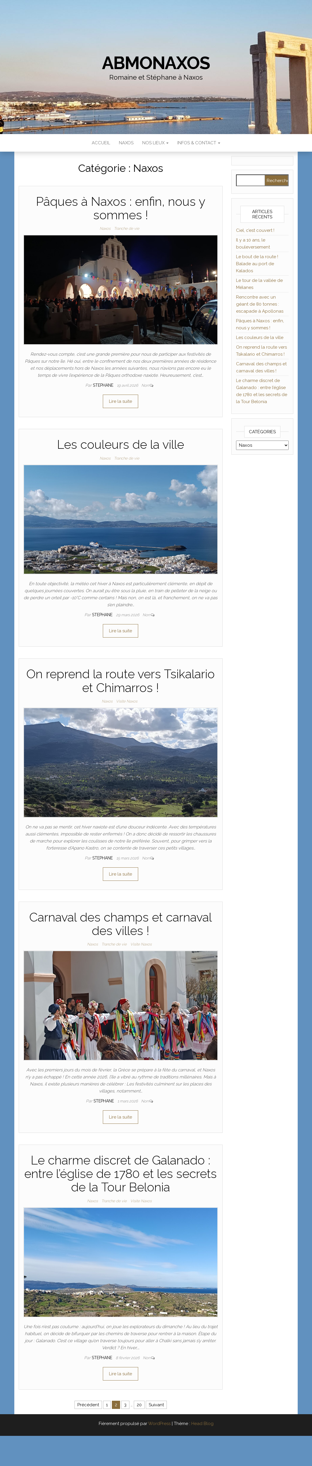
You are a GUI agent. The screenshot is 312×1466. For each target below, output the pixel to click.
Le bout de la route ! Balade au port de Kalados (257, 263)
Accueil (101, 142)
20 (139, 1404)
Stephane (104, 385)
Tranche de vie (126, 228)
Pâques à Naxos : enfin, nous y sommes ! (120, 208)
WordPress (159, 1423)
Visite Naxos (126, 701)
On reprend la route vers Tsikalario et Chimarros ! (120, 681)
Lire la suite (120, 401)
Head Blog (202, 1423)
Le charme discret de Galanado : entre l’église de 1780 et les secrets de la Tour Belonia (120, 1173)
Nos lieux (155, 142)
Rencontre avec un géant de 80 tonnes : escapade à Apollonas (259, 304)
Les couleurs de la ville (120, 444)
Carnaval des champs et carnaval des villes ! (120, 924)
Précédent (88, 1404)
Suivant (156, 1404)
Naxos (126, 142)
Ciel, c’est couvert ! (255, 230)
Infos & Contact (198, 142)
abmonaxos (156, 63)
